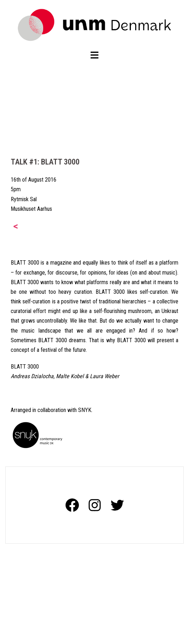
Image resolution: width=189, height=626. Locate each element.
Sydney (107, 614)
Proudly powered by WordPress (41, 614)
